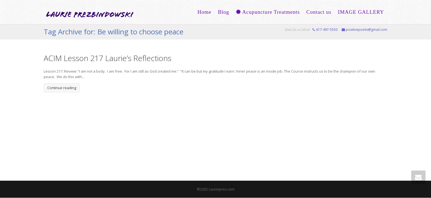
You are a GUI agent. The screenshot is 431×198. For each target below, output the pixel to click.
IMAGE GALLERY (361, 12)
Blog (223, 12)
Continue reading (61, 87)
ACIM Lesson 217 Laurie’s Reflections (107, 58)
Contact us (318, 12)
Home (204, 12)
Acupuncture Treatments (268, 12)
